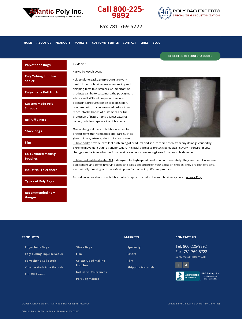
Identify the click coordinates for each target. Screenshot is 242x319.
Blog (156, 42)
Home (28, 42)
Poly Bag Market (87, 279)
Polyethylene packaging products (94, 79)
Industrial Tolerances (41, 170)
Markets (81, 42)
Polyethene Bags (38, 65)
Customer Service (105, 42)
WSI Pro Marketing (209, 303)
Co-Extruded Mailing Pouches (90, 263)
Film (28, 142)
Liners (131, 254)
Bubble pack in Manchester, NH (93, 160)
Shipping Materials (140, 267)
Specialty (134, 247)
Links (144, 42)
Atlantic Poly (194, 177)
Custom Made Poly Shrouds (44, 267)
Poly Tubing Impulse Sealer (44, 254)
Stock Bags (33, 131)
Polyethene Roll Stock (41, 92)
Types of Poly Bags (39, 181)
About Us (44, 42)
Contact (129, 42)
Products (63, 42)
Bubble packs (81, 143)
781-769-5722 (125, 26)
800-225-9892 (128, 12)
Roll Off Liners (35, 120)
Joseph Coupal (94, 71)
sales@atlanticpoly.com (190, 256)
